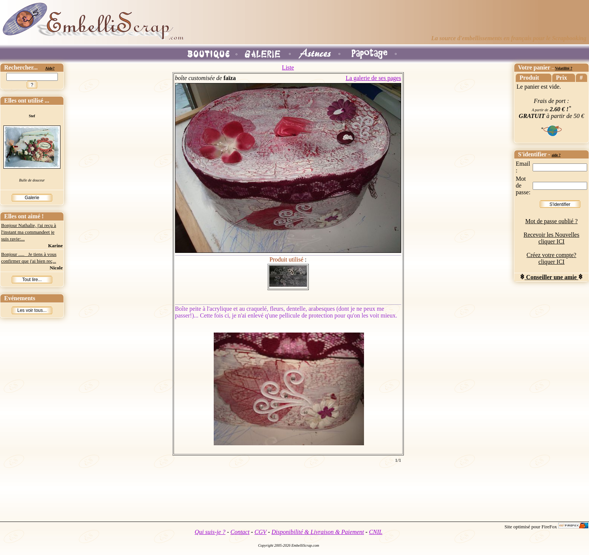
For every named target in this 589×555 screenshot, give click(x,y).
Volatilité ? (563, 68)
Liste (288, 67)
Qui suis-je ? (210, 532)
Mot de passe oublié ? (551, 221)
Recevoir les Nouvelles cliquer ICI (551, 238)
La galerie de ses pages (373, 78)
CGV (260, 532)
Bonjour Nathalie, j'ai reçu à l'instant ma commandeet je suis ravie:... (28, 232)
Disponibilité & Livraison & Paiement (318, 532)
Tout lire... (32, 279)
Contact (239, 532)
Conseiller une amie (551, 277)
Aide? (49, 68)
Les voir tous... (32, 310)
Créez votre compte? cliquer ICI (551, 258)
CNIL (375, 532)
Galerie (32, 197)
